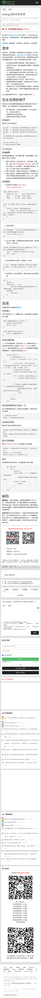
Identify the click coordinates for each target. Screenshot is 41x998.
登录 (19, 601)
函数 (6, 589)
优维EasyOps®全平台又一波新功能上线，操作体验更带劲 (21, 729)
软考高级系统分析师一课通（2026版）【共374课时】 (19, 846)
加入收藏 (5, 566)
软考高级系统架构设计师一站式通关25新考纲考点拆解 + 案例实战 (21, 735)
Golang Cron (22, 55)
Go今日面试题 (8, 679)
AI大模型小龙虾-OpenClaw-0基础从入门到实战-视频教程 (20, 859)
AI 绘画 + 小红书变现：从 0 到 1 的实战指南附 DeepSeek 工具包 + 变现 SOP (21, 835)
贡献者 (18, 967)
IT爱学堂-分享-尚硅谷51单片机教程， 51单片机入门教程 (20, 762)
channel (34, 589)
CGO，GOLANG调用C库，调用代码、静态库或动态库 (19, 718)
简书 (14, 549)
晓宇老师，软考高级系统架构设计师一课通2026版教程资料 (21, 754)
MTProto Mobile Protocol (11, 726)
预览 (10, 605)
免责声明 (21, 969)
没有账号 (31, 601)
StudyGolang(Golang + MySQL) (21, 983)
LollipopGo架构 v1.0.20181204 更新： (20, 582)
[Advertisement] (17, 696)
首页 (4, 9)
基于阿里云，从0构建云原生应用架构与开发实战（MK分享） (21, 749)
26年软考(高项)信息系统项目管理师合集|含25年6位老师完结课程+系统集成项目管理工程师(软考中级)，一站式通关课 (21, 852)
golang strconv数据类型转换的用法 (14, 819)
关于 (5, 967)
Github (31, 967)
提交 (34, 633)
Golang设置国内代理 (10, 822)
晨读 (24, 967)
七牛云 (8, 985)
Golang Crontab (14, 35)
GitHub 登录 (20, 668)
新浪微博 (6, 969)
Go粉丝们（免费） (27, 958)
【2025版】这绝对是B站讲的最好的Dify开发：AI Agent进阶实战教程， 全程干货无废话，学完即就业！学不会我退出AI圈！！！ (21, 743)
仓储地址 (5, 43)
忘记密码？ (36, 662)
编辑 (4, 605)
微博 (11, 566)
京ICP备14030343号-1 (10, 995)
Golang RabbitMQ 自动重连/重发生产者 (20, 583)
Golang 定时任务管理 (20, 554)
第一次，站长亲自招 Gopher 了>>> (16, 29)
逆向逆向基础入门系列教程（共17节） (15, 839)
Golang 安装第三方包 (10, 723)
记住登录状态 (7, 655)
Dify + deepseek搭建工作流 (12, 843)
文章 (10, 9)
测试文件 (18, 307)
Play (13, 969)
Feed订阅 (17, 971)
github (15, 589)
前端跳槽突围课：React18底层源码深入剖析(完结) (18, 828)
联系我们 (29, 969)
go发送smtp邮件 (9, 825)
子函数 (24, 589)
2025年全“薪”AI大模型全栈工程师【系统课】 (17, 759)
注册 (9, 662)
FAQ (11, 967)
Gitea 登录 (20, 672)
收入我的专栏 (10, 575)
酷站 (9, 971)
